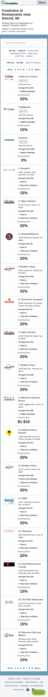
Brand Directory (31, 682)
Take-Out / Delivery (33, 63)
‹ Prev (10, 69)
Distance (29, 56)
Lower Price (19, 56)
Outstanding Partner (18, 53)
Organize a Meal (14, 679)
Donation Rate (33, 51)
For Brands (24, 686)
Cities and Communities (14, 682)
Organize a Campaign (31, 679)
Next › (38, 69)
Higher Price (33, 53)
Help (41, 682)
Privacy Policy (18, 690)
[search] (24, 43)
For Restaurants (37, 686)
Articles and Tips (11, 686)
